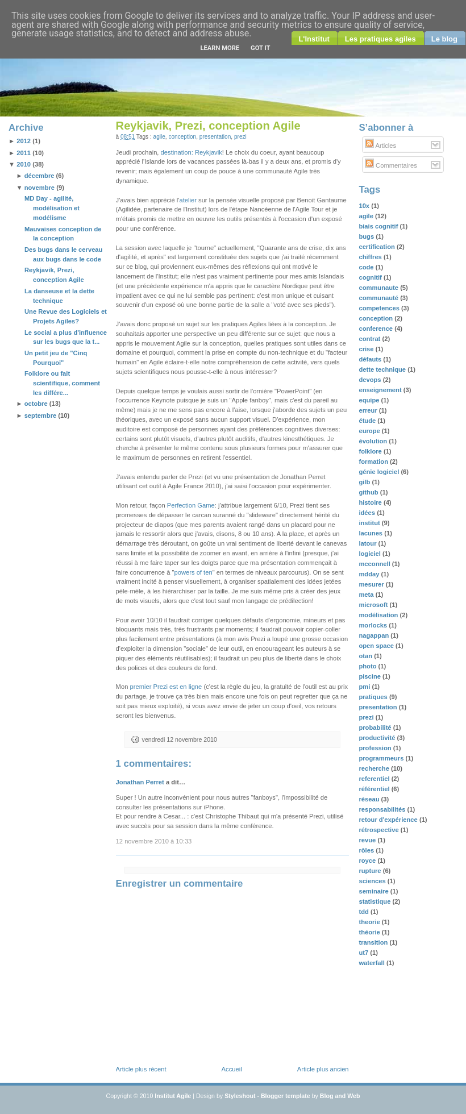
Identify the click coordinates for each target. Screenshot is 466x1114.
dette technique (383, 369)
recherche (375, 768)
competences (380, 308)
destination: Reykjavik (191, 152)
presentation (215, 137)
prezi (240, 137)
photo (368, 666)
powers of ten (193, 572)
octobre (36, 403)
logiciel (370, 553)
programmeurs (382, 758)
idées (368, 512)
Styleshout (239, 1095)
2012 (23, 141)
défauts (371, 359)
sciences (373, 881)
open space (377, 645)
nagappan (374, 635)
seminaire (374, 891)
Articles (380, 145)
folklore (371, 451)
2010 (23, 164)
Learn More (219, 48)
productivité (378, 737)
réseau (370, 799)
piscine (370, 676)
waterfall (372, 962)
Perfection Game (191, 505)
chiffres (371, 256)
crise (367, 349)
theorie (370, 921)
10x (365, 205)
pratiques (374, 696)
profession (376, 748)
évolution (374, 441)
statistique (375, 901)
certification (378, 246)
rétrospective (379, 829)
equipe (370, 400)
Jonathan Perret (140, 782)
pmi (365, 686)
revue (368, 840)
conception (182, 137)
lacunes (371, 533)
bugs (367, 236)
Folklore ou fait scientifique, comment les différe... (62, 383)
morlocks (374, 625)
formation (374, 461)
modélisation (379, 615)
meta (367, 594)
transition (374, 942)
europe (370, 430)
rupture (370, 870)
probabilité (376, 727)
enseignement (381, 389)
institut (370, 522)
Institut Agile (173, 1095)
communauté (379, 297)
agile (159, 137)
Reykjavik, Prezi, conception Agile (208, 125)
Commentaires (391, 165)
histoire (371, 502)
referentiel (375, 778)
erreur (368, 410)
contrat (370, 338)
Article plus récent (141, 1069)
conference (376, 328)
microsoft (374, 604)
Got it (260, 48)
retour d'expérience (389, 819)
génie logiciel (380, 471)
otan (366, 655)
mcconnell (375, 563)
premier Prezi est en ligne (166, 686)
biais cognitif (379, 226)
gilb (365, 482)
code (367, 267)
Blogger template (285, 1095)
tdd (365, 911)
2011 (23, 152)
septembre (40, 415)
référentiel (375, 788)
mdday (370, 574)
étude (368, 420)
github (369, 492)
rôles (367, 850)
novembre (39, 187)
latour (368, 543)
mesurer (372, 584)
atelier (187, 200)
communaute (379, 287)
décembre (39, 175)
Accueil (232, 1069)
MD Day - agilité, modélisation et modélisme (52, 208)
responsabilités (383, 809)
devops (370, 379)
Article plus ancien (323, 1069)
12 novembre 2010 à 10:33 (154, 841)
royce (368, 860)
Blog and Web (340, 1095)
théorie (370, 932)
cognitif (371, 277)
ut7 (364, 952)
